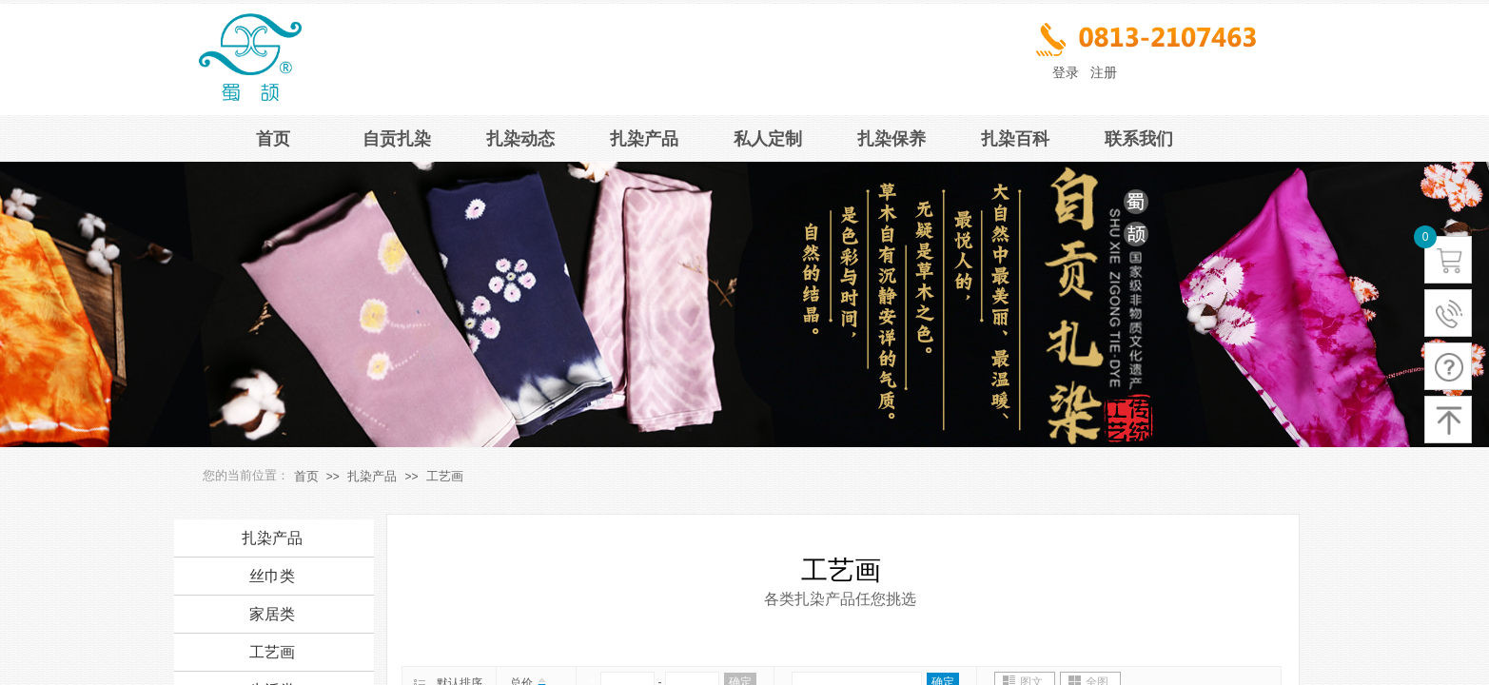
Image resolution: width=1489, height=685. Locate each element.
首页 (273, 138)
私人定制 (768, 138)
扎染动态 (520, 138)
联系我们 (1139, 138)
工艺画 (444, 476)
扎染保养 (891, 138)
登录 (1065, 73)
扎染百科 (1015, 138)
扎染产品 (644, 138)
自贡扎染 (396, 138)
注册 (1103, 73)
